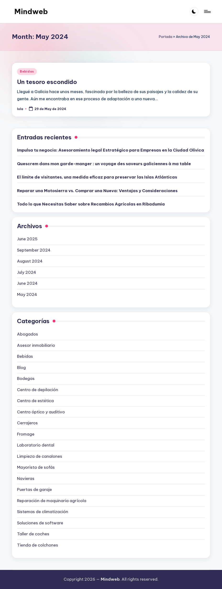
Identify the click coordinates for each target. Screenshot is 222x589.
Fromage (25, 434)
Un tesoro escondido (47, 81)
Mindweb (31, 11)
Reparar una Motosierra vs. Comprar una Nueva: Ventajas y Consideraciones (97, 190)
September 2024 (33, 250)
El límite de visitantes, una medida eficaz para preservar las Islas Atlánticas (97, 177)
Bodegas (26, 378)
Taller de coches (33, 533)
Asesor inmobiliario (36, 345)
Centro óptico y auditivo (41, 412)
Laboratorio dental (35, 445)
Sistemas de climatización (42, 511)
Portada (165, 37)
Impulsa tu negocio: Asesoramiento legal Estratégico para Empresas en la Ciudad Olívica (110, 150)
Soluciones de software (40, 523)
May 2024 (27, 294)
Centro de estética (35, 400)
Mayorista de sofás (36, 467)
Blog (21, 367)
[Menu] (207, 11)
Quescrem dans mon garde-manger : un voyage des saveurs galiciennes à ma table (104, 163)
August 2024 (30, 261)
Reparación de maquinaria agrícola (51, 500)
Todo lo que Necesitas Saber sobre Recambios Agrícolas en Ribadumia (91, 204)
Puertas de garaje (34, 489)
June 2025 (27, 239)
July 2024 (26, 272)
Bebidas (27, 71)
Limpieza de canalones (39, 456)
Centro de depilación (37, 389)
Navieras (25, 478)
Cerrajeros (27, 423)
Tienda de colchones (37, 545)
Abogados (27, 334)
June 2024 (27, 283)
